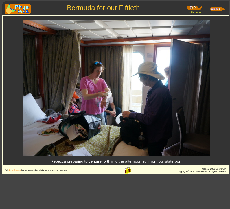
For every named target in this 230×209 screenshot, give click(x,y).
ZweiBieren (15, 170)
